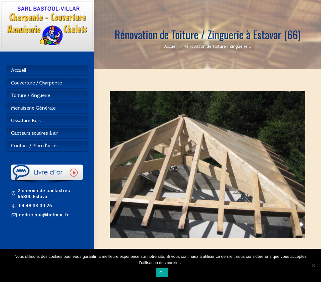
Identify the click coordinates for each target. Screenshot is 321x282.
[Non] (313, 265)
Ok (162, 272)
